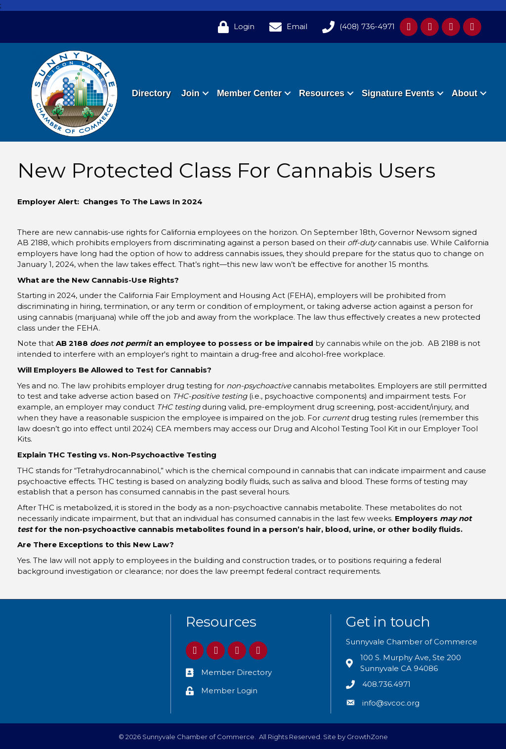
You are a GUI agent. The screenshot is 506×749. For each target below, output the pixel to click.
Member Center (291, 82)
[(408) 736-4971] (356, 27)
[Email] (285, 27)
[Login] (233, 27)
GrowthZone (367, 737)
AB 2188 (32, 242)
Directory (193, 82)
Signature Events (440, 82)
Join (233, 82)
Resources (364, 82)
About (464, 105)
